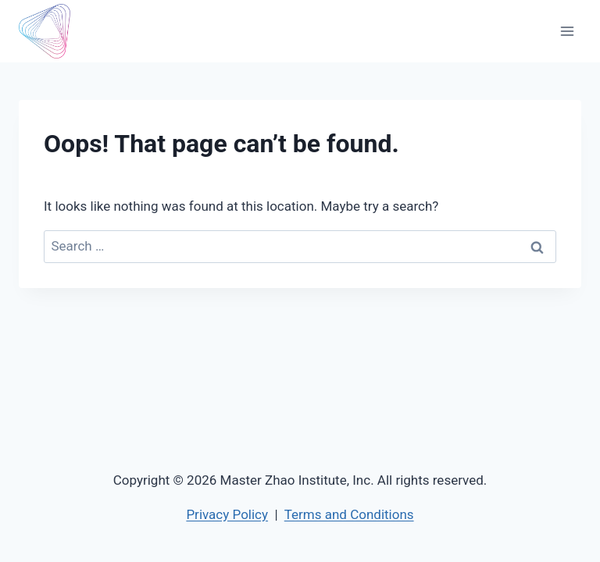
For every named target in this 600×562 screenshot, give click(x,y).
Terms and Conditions (349, 514)
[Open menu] (566, 31)
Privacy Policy (227, 514)
